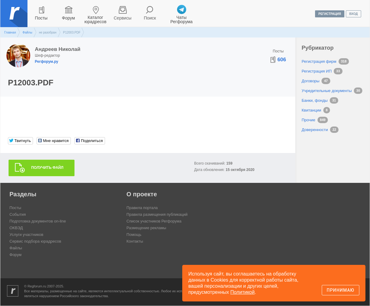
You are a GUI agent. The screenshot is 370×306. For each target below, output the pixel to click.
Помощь (134, 235)
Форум (68, 18)
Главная (10, 32)
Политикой (242, 292)
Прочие (308, 120)
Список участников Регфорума (154, 221)
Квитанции (311, 110)
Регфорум (14, 18)
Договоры (310, 81)
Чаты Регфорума (181, 19)
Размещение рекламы (146, 228)
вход (353, 14)
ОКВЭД (16, 228)
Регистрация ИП (317, 71)
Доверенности (315, 129)
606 (282, 59)
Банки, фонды (315, 100)
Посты (41, 18)
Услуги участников (26, 235)
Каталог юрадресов (95, 19)
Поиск (150, 18)
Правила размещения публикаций (157, 214)
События (17, 214)
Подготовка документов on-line (37, 221)
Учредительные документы (327, 90)
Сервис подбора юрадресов (35, 241)
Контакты (134, 241)
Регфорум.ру (46, 61)
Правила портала (142, 208)
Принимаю (340, 290)
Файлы (27, 32)
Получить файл (47, 168)
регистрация (329, 14)
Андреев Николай (57, 49)
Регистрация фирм (319, 61)
